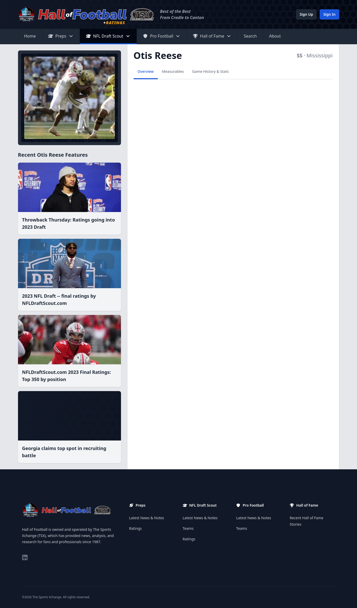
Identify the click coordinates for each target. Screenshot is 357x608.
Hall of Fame (212, 36)
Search (250, 36)
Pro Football (161, 36)
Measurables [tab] (173, 71)
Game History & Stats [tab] (210, 71)
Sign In (329, 14)
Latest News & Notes (146, 517)
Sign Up (306, 14)
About (275, 36)
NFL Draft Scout (108, 36)
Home (30, 36)
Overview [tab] (146, 71)
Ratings (135, 528)
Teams (188, 528)
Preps (61, 36)
